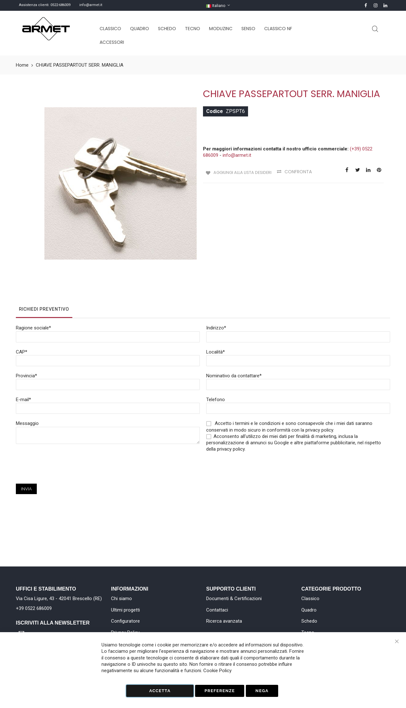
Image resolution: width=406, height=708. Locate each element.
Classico (310, 598)
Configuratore (125, 621)
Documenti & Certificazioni (234, 598)
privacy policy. (231, 415)
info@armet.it (90, 5)
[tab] (44, 277)
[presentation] (64, 437)
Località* (215, 318)
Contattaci (217, 610)
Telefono (215, 366)
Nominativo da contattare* (234, 342)
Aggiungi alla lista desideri (242, 172)
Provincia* (26, 342)
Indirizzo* (216, 294)
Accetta (159, 690)
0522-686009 (60, 5)
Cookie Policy (217, 670)
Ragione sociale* (33, 294)
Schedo (309, 621)
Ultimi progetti (125, 610)
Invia (26, 455)
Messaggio (27, 390)
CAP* (21, 318)
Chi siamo (121, 598)
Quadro (309, 610)
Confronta (301, 172)
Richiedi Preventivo (44, 275)
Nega (261, 690)
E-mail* (23, 366)
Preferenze (220, 690)
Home (22, 65)
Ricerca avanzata (224, 621)
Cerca (375, 29)
